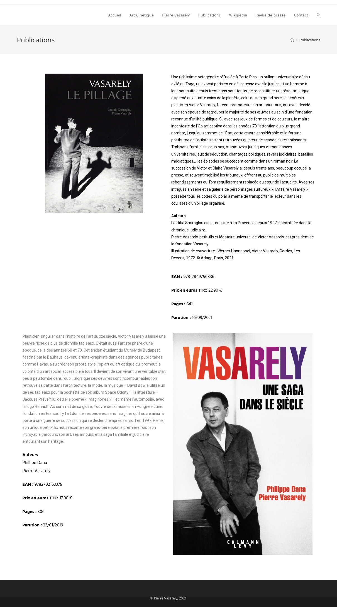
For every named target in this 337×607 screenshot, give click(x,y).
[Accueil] (292, 39)
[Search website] (318, 15)
